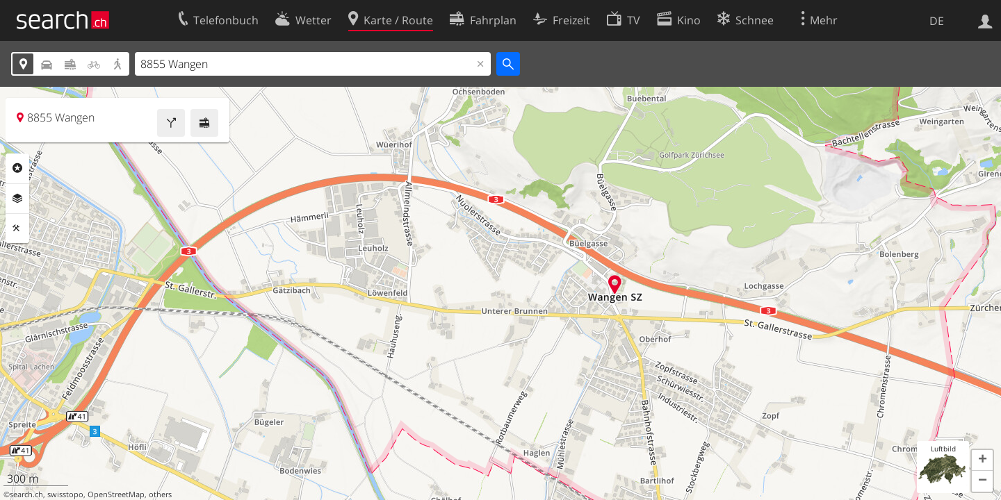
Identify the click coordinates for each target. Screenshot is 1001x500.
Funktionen (17, 228)
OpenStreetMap (116, 494)
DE (936, 20)
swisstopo (65, 494)
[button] (982, 460)
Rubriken (17, 168)
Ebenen (17, 198)
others (160, 494)
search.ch (26, 494)
